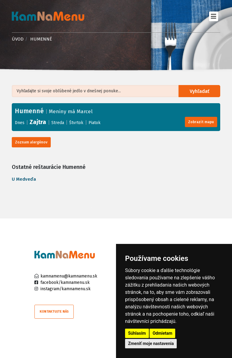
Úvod (18, 39)
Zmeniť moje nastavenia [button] (151, 343)
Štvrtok (76, 122)
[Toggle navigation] (213, 16)
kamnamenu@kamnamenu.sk (68, 276)
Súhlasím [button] (137, 333)
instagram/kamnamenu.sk (65, 288)
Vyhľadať (199, 91)
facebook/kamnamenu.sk (65, 282)
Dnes (19, 122)
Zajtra (38, 122)
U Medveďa (24, 179)
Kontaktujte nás (54, 312)
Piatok (95, 122)
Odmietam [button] (162, 333)
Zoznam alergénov (31, 142)
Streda (57, 122)
